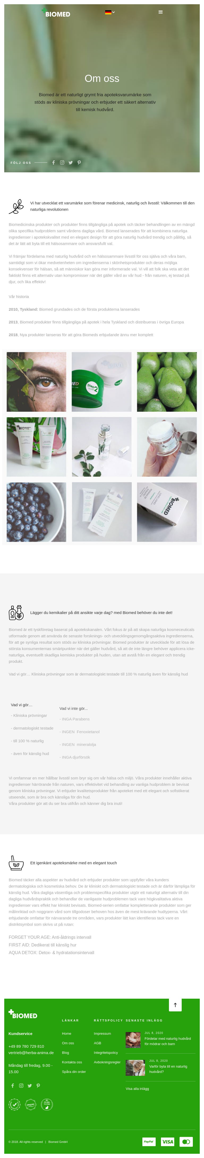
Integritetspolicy (106, 1053)
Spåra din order (74, 1072)
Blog (65, 1053)
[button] (161, 12)
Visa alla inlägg (137, 1089)
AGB (97, 1043)
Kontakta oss (72, 1062)
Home (66, 1034)
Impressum (102, 1034)
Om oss (68, 1043)
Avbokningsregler (107, 1062)
